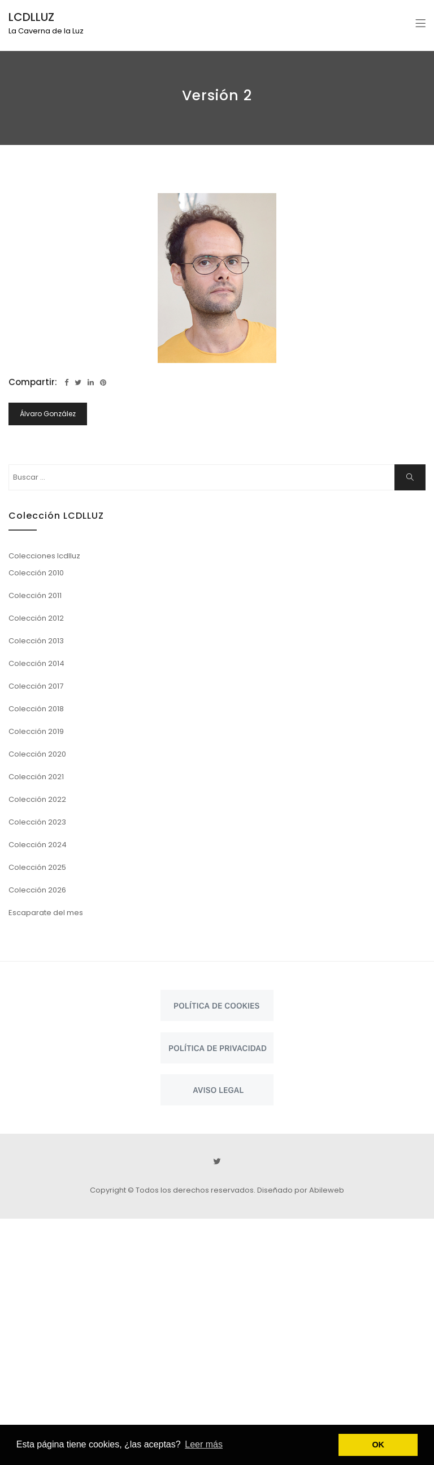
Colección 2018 (36, 708)
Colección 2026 (37, 890)
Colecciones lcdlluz (44, 555)
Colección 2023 (37, 822)
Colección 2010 (36, 572)
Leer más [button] (204, 1444)
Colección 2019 (36, 731)
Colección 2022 (37, 799)
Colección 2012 (36, 618)
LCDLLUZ (31, 17)
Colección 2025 (37, 867)
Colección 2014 (36, 663)
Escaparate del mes (45, 912)
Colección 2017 (35, 686)
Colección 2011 (35, 595)
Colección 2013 (36, 640)
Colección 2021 (36, 776)
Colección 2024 (37, 844)
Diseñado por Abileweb (300, 1190)
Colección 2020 (37, 754)
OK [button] (378, 1444)
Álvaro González (48, 413)
